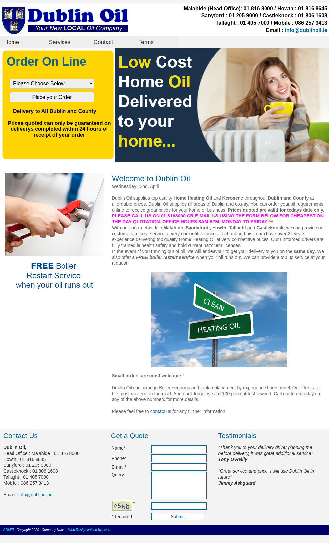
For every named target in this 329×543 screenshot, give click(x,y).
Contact (103, 42)
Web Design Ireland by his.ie (89, 534)
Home (11, 42)
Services (59, 42)
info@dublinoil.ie (306, 30)
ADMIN (8, 534)
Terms (146, 42)
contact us (160, 411)
